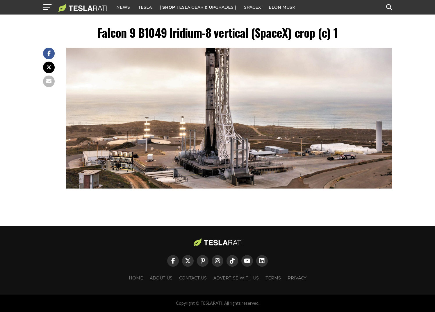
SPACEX (252, 7)
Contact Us (193, 278)
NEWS (123, 7)
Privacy (297, 278)
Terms (273, 278)
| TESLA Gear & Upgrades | (198, 7)
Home (136, 278)
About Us (161, 278)
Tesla (145, 7)
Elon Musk (282, 7)
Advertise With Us (236, 278)
